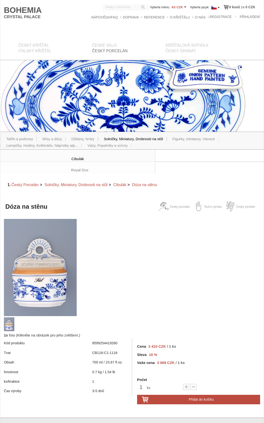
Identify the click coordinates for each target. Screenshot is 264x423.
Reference (154, 17)
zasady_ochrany (178, 415)
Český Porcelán (25, 173)
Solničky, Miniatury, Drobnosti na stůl (75, 173)
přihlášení (250, 16)
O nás (200, 17)
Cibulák (119, 173)
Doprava (131, 17)
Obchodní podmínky (207, 415)
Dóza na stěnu (144, 173)
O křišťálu (180, 17)
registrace (221, 16)
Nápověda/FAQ (105, 17)
